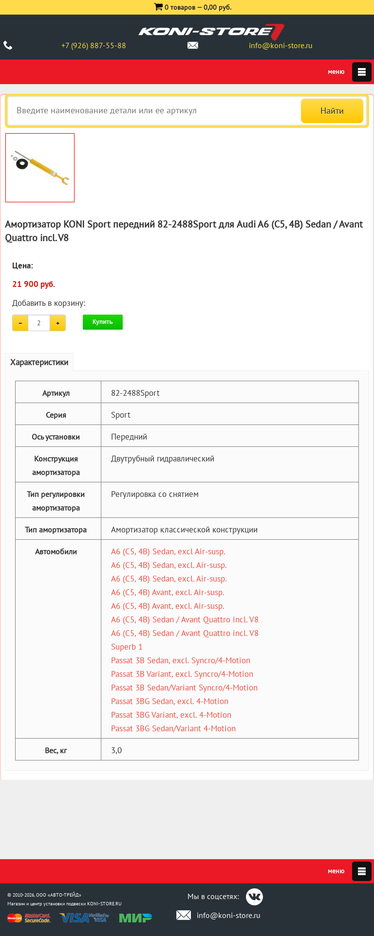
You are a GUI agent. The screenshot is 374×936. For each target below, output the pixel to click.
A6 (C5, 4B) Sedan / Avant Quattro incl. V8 (185, 619)
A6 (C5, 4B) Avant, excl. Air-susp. (167, 592)
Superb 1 (127, 646)
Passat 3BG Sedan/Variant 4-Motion (173, 728)
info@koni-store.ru (281, 45)
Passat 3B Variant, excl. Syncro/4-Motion (182, 674)
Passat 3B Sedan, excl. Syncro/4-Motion (180, 660)
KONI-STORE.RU (104, 904)
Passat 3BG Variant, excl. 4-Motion (171, 714)
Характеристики (39, 362)
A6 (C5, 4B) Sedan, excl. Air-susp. (169, 565)
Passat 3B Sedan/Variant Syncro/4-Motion (184, 687)
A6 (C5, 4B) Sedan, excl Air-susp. (168, 551)
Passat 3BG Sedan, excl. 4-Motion (169, 701)
